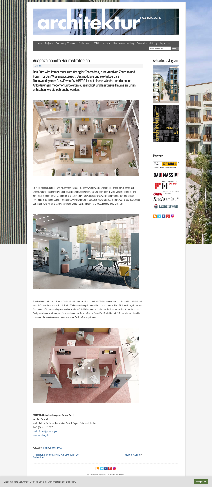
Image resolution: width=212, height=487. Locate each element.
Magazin (106, 43)
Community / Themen (65, 43)
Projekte (49, 43)
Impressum (165, 43)
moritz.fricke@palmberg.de (45, 431)
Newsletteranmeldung (123, 43)
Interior (46, 447)
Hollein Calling (133, 454)
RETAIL (97, 43)
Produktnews (84, 43)
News (39, 43)
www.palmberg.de (41, 435)
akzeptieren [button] (201, 482)
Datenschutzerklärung (147, 43)
